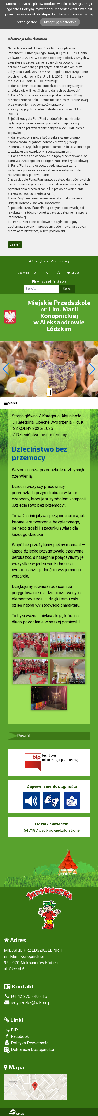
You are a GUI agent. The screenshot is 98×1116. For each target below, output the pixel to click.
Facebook (16, 1036)
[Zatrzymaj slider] (49, 392)
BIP (11, 1029)
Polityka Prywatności (26, 1042)
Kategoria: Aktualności (62, 415)
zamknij (15, 244)
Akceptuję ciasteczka (60, 22)
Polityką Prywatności (37, 9)
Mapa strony (60, 261)
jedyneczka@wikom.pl (27, 1002)
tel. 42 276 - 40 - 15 (25, 996)
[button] (6, 369)
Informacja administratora (49, 281)
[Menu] (49, 403)
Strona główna (39, 261)
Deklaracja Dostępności (29, 1050)
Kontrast (73, 272)
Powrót (23, 735)
